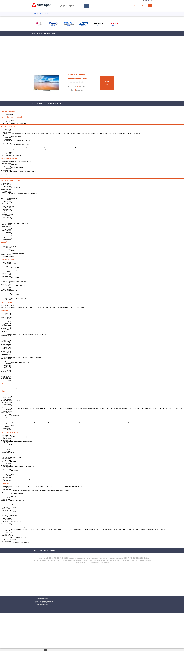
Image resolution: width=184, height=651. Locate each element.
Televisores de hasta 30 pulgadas (44, 601)
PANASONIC (54, 25)
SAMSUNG (83, 25)
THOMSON (113, 25)
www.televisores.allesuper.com (41, 7)
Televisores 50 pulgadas (41, 598)
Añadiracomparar (107, 83)
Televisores (38, 600)
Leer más (49, 650)
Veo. (45, 650)
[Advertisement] (61, 54)
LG (39, 25)
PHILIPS (69, 25)
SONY (98, 25)
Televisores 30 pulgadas (41, 604)
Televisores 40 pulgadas (41, 603)
